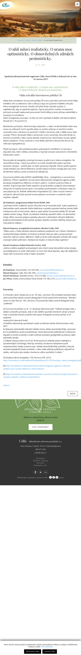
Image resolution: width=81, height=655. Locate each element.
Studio (56, 478)
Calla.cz (21, 40)
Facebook (35, 472)
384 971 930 (40, 449)
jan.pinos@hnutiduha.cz (66, 278)
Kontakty (40, 458)
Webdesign (21, 478)
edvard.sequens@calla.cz (47, 273)
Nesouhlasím (32, 651)
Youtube (40, 472)
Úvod (28, 40)
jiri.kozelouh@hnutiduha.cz (52, 270)
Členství (40, 463)
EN (46, 472)
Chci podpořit (40, 427)
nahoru (6, 385)
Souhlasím (49, 651)
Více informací (47, 647)
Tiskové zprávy (37, 40)
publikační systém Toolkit (38, 478)
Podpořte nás (40, 465)
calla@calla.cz (40, 452)
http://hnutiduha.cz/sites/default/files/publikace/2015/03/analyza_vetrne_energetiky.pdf (42, 360)
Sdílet (72, 393)
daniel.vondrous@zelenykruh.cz (61, 275)
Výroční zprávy (40, 461)
